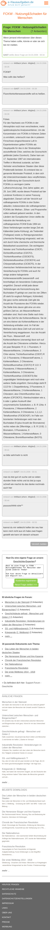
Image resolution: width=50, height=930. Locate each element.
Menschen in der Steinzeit (17, 602)
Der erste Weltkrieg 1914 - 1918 (20, 672)
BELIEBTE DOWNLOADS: (14, 790)
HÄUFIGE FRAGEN (10, 884)
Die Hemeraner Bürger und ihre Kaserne (24, 656)
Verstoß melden (39, 544)
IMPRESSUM (8, 903)
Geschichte (7, 686)
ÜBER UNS (7, 913)
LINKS (5, 908)
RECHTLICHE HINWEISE (13, 889)
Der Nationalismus (13, 664)
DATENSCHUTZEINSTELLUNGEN (17, 898)
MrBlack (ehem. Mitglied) (24, 63)
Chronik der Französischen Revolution (23, 660)
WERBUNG (7, 927)
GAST (6, 55)
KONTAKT (6, 917)
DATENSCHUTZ (9, 894)
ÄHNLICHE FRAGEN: (12, 696)
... (6, 782)
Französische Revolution (16, 668)
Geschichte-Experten (24, 561)
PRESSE (6, 922)
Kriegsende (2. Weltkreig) (17, 632)
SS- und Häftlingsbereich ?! (18, 628)
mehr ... (8, 636)
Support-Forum (33, 683)
